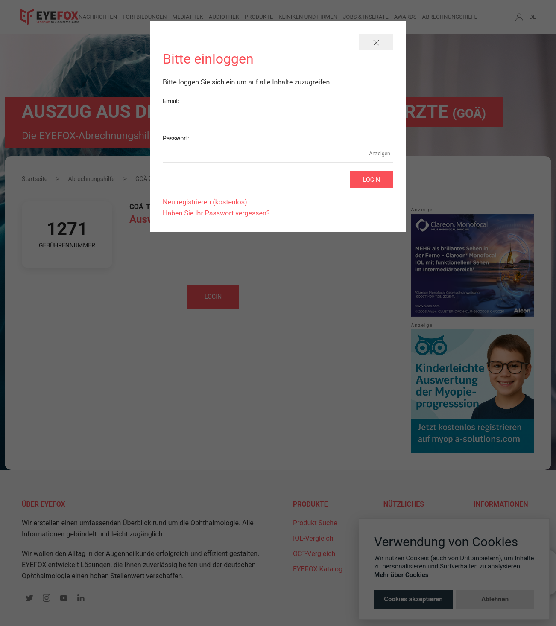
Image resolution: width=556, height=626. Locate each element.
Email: (171, 101)
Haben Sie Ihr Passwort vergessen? (216, 213)
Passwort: (176, 138)
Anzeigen (379, 154)
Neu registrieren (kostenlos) (205, 202)
